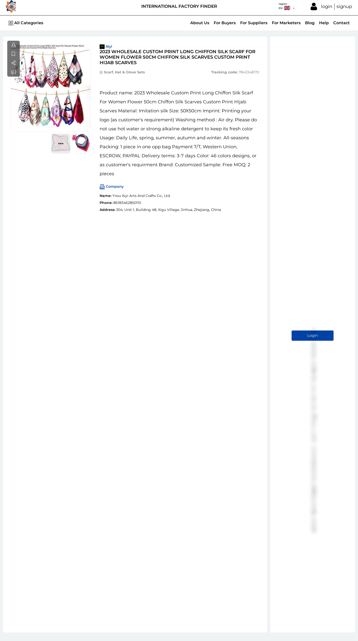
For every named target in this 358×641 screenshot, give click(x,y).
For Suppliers (253, 22)
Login (312, 335)
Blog (310, 22)
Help (324, 22)
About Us (199, 22)
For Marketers (286, 22)
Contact (341, 22)
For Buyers (225, 22)
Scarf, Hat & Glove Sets (124, 72)
